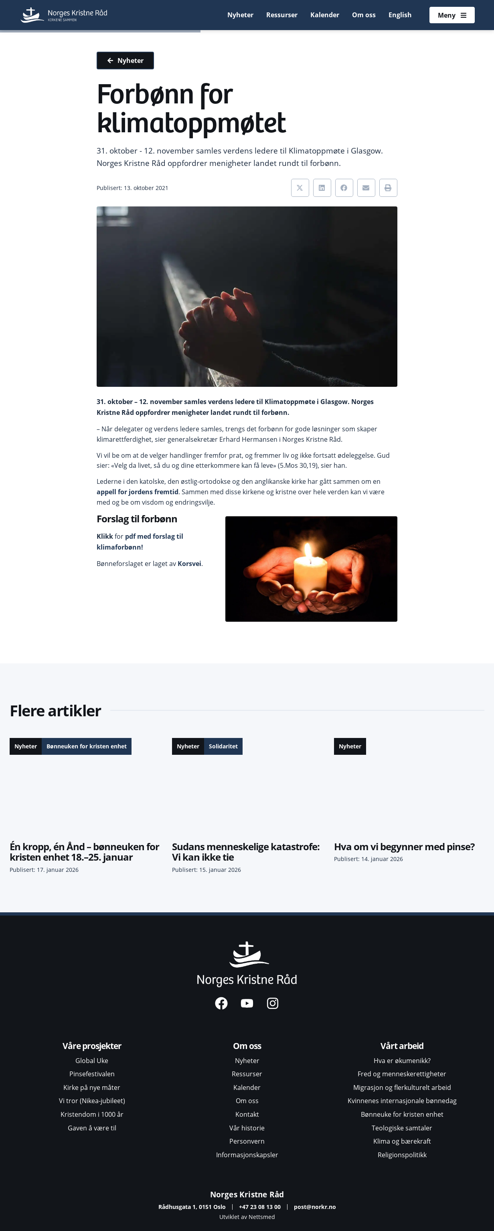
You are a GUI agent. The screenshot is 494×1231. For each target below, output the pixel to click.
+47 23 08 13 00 (260, 1207)
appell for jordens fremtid (137, 491)
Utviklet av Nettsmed (247, 1217)
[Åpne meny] (452, 15)
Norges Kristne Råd (247, 1194)
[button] (300, 188)
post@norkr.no (315, 1207)
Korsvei (189, 563)
